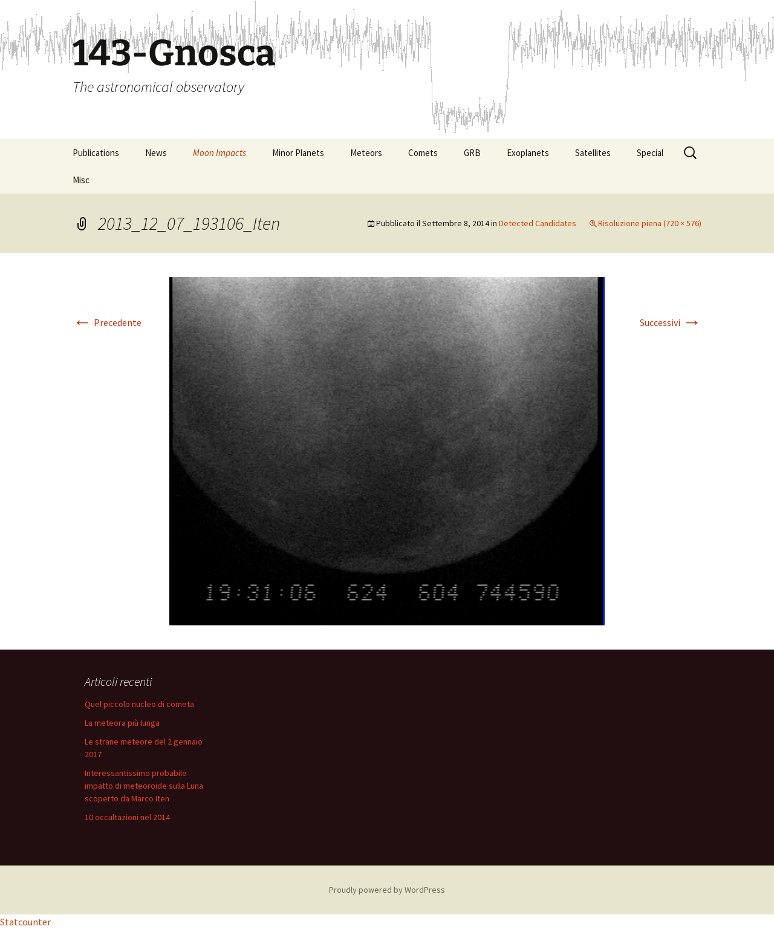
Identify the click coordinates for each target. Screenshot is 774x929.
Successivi (670, 322)
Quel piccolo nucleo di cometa (139, 704)
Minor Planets (298, 152)
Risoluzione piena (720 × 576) (649, 223)
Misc (81, 180)
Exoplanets (528, 152)
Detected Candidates (537, 223)
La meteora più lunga (122, 722)
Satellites (593, 152)
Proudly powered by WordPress (387, 889)
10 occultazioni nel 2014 (127, 817)
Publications (96, 152)
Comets (423, 152)
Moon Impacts (219, 152)
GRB (472, 152)
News (156, 152)
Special (650, 152)
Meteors (366, 152)
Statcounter (25, 922)
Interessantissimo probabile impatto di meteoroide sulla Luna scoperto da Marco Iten (144, 786)
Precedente (107, 322)
